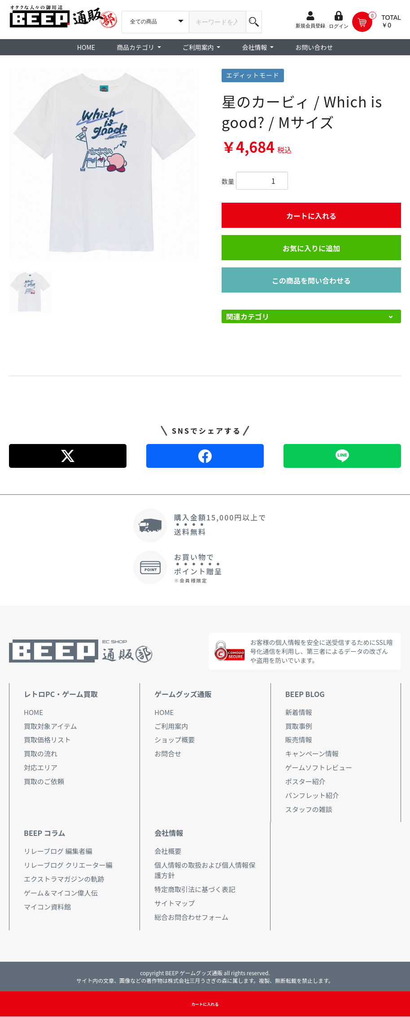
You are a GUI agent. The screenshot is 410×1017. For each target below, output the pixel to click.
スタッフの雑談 (308, 809)
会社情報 (168, 832)
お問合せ (167, 753)
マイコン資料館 (47, 906)
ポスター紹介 (305, 781)
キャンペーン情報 (312, 753)
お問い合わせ (314, 47)
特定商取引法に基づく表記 (194, 889)
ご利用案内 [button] (199, 47)
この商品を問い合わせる (311, 280)
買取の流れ (40, 753)
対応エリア (40, 767)
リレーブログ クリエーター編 (68, 865)
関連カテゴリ (247, 316)
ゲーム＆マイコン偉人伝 (61, 892)
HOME (86, 47)
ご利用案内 (171, 726)
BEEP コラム (44, 832)
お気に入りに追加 (311, 248)
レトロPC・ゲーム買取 (61, 693)
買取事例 (298, 726)
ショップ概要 (174, 739)
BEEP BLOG (305, 693)
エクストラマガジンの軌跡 (64, 879)
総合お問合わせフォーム (191, 917)
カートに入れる (311, 215)
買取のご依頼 (44, 781)
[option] (104, 164)
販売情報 (298, 739)
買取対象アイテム (50, 726)
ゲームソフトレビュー (319, 767)
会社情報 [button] (255, 47)
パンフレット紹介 (312, 795)
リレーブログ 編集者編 (58, 851)
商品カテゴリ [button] (136, 47)
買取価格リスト (47, 739)
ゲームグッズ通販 (183, 693)
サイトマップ (174, 903)
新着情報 (298, 712)
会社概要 (167, 851)
